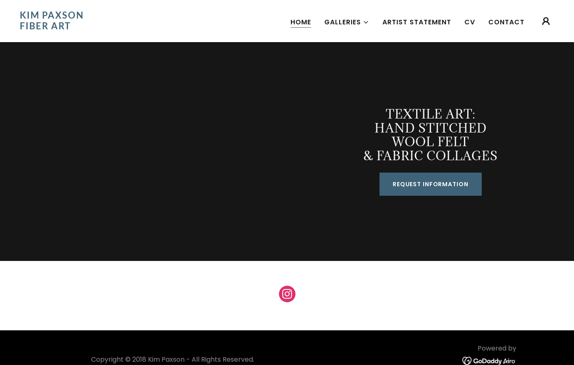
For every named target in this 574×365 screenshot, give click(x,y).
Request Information (431, 184)
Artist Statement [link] (416, 22)
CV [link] (469, 22)
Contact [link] (506, 22)
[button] (346, 22)
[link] (94, 27)
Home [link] (301, 22)
